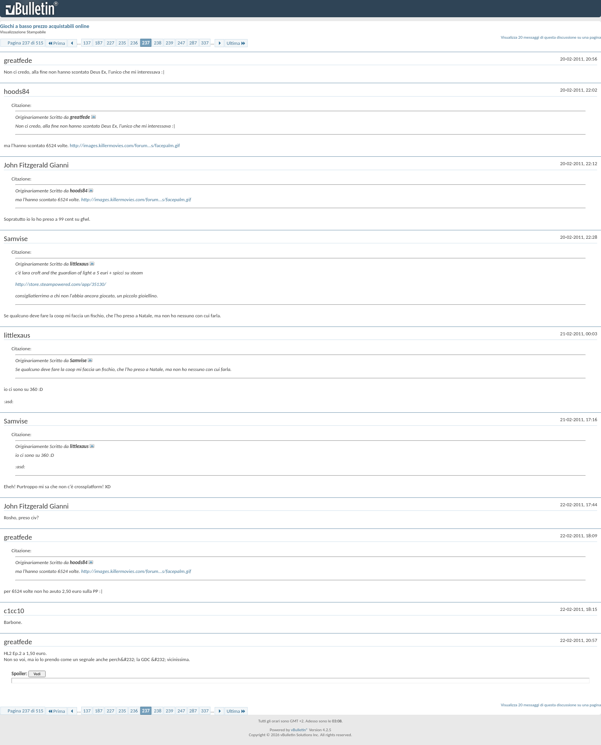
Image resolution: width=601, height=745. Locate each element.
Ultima (236, 43)
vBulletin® (299, 729)
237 (146, 43)
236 (134, 43)
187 (98, 43)
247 (181, 43)
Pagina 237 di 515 (25, 43)
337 (205, 43)
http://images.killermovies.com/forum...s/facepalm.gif (125, 145)
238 (157, 43)
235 (122, 43)
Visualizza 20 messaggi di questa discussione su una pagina (551, 37)
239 (169, 43)
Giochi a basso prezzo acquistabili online (44, 26)
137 (87, 43)
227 (110, 43)
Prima (56, 43)
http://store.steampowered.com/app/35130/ (60, 284)
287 (193, 43)
